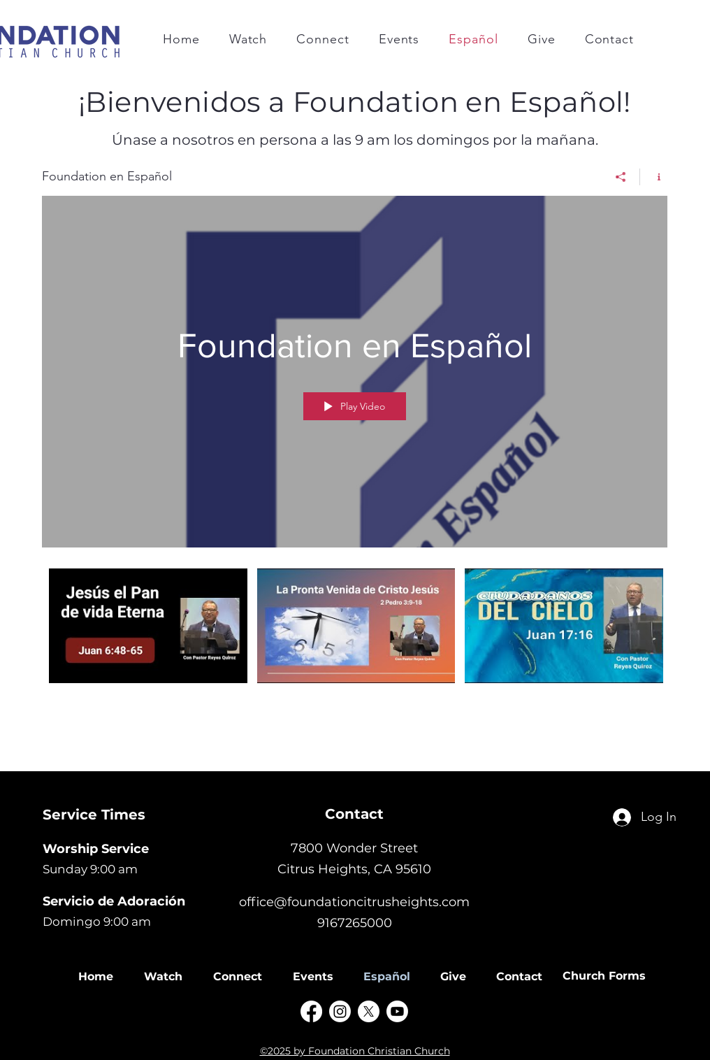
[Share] (621, 177)
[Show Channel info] (653, 177)
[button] (322, 39)
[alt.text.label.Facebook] (311, 1011)
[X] (368, 1011)
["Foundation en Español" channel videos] (355, 642)
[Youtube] (397, 1011)
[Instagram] (340, 1011)
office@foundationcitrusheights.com (354, 902)
